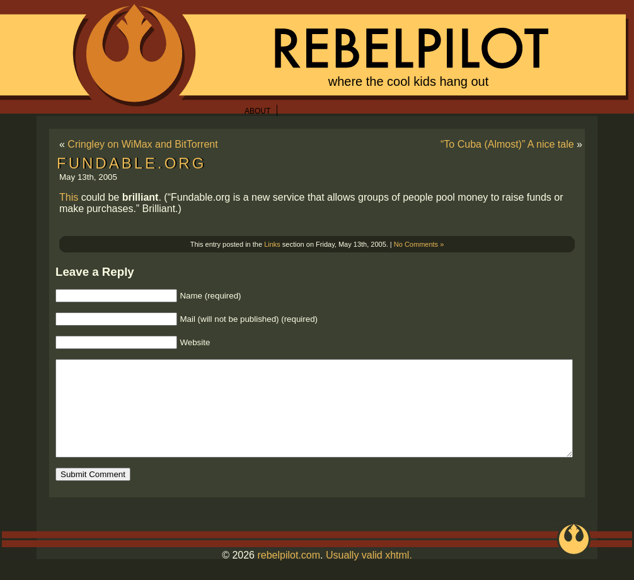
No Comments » (419, 244)
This (68, 197)
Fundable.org (131, 163)
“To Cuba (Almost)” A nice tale (507, 144)
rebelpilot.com (288, 574)
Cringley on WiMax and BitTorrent (142, 144)
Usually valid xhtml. (369, 574)
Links (272, 244)
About (257, 111)
